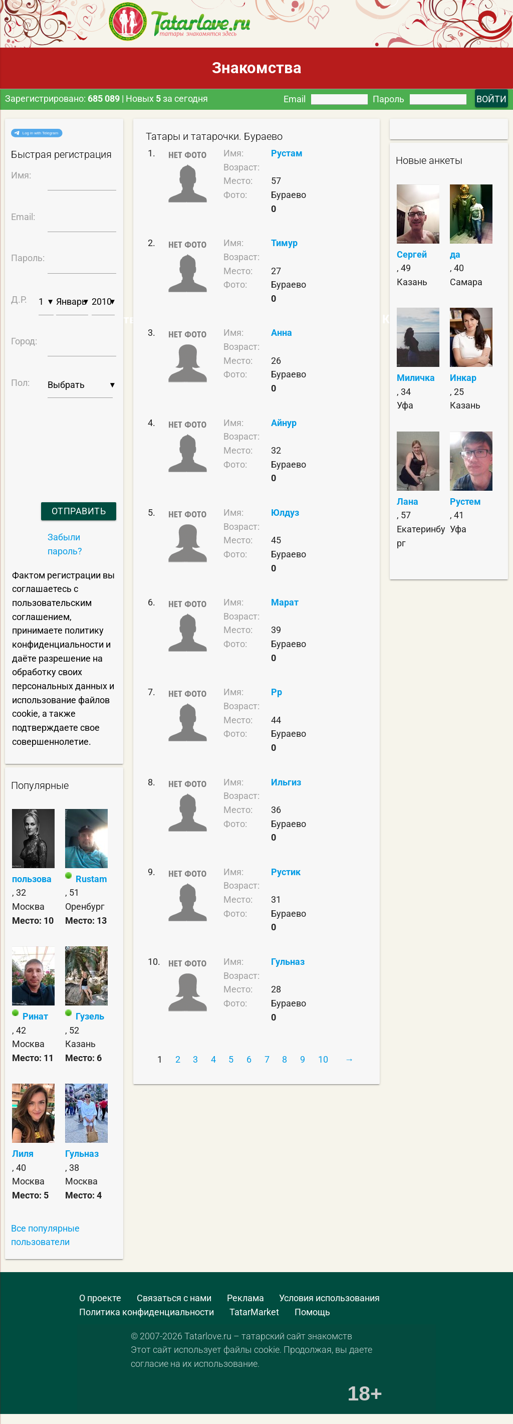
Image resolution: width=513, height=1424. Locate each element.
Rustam (91, 879)
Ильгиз (286, 782)
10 (323, 1059)
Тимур (284, 243)
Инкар (463, 377)
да (455, 254)
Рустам (287, 153)
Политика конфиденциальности (146, 1312)
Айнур (284, 423)
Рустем (465, 501)
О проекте (100, 1298)
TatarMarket (254, 1312)
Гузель (90, 1016)
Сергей (412, 254)
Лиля (23, 1153)
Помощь (312, 1312)
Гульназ (82, 1153)
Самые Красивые (389, 319)
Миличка (416, 377)
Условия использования (329, 1298)
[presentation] (62, 437)
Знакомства (257, 68)
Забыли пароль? (65, 544)
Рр (276, 692)
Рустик (286, 872)
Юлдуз (285, 512)
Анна (281, 332)
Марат (285, 602)
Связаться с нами (174, 1298)
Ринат (35, 1016)
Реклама (245, 1298)
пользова (32, 879)
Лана (407, 501)
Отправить (79, 511)
